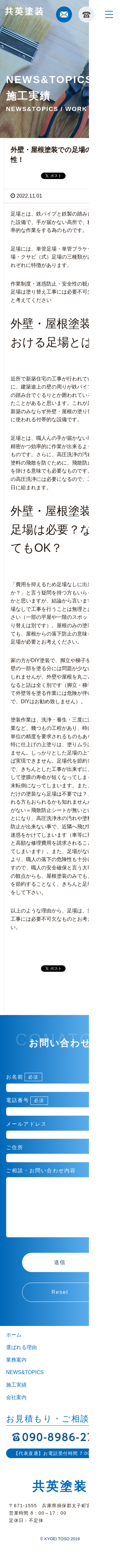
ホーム (13, 1347)
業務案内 (16, 1372)
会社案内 (16, 1410)
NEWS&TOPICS (25, 1385)
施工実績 (16, 1397)
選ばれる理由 (21, 1360)
